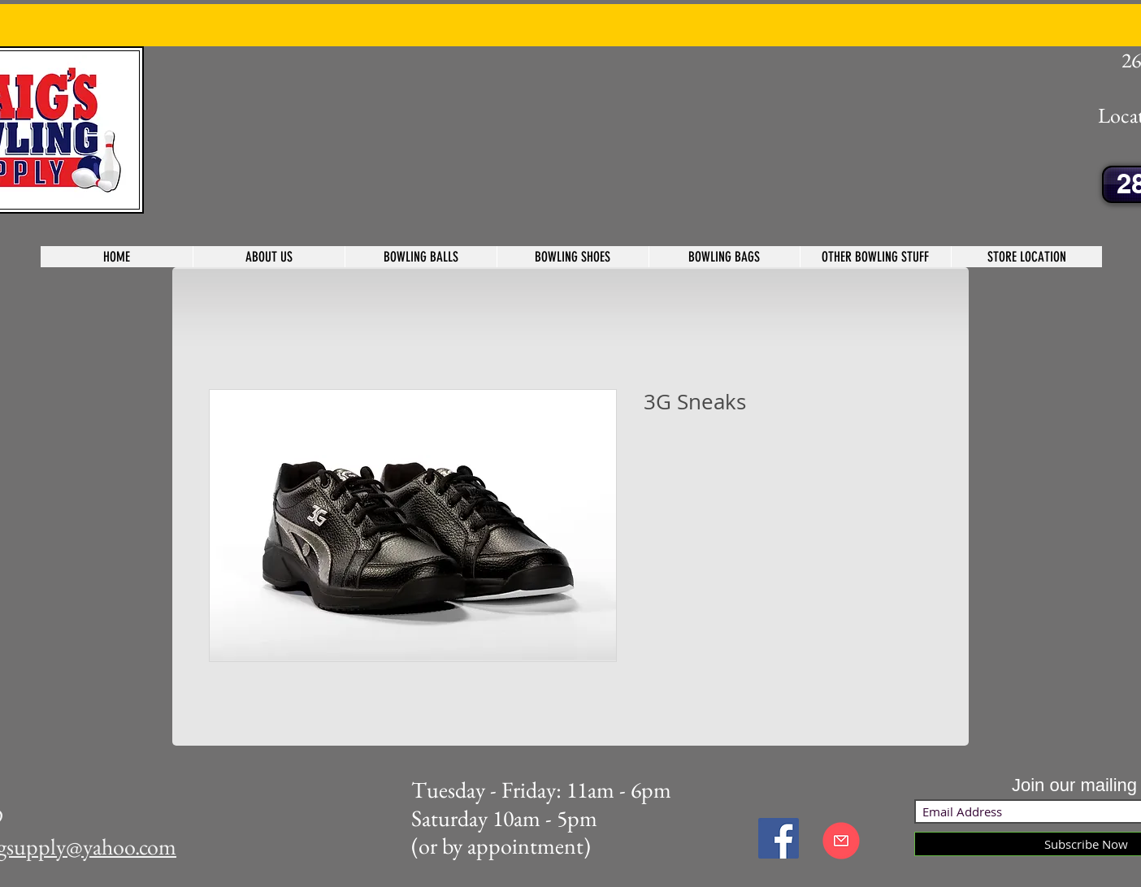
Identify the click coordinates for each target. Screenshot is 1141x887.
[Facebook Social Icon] (778, 838)
